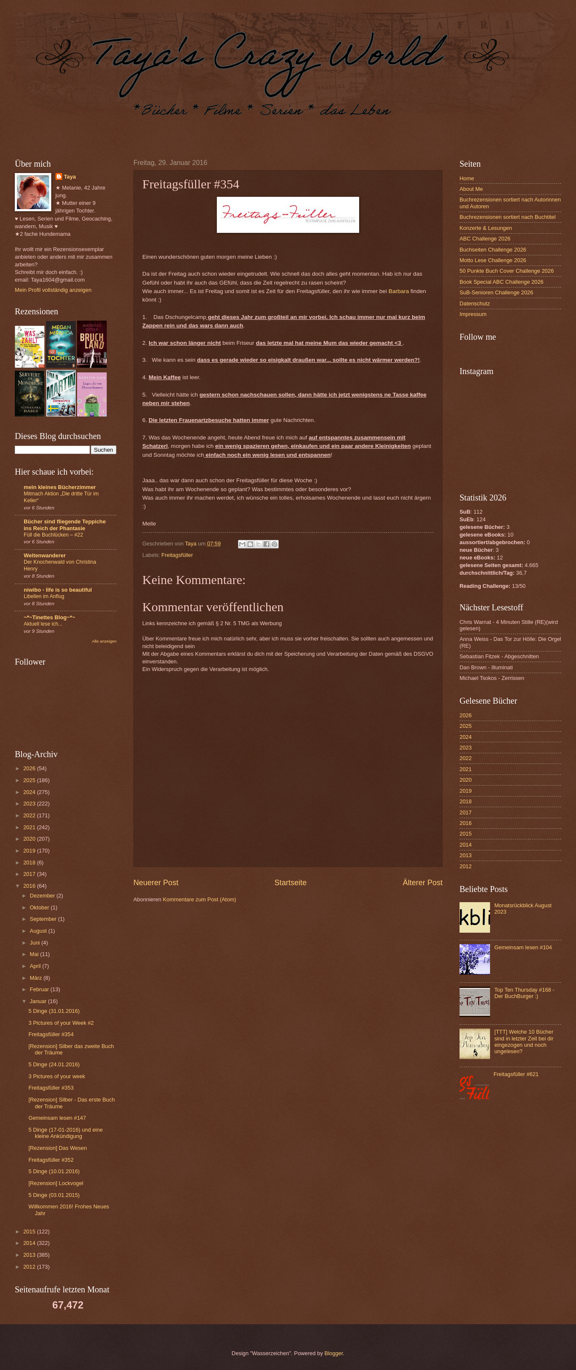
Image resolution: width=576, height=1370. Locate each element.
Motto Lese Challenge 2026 (493, 260)
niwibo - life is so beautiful (58, 590)
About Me (471, 189)
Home (467, 178)
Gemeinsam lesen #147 (57, 1118)
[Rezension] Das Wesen (57, 1148)
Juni (35, 942)
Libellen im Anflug (44, 596)
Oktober (40, 907)
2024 (30, 792)
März (36, 978)
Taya (70, 176)
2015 (30, 1231)
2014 (30, 1243)
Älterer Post (423, 882)
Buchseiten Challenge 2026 (493, 249)
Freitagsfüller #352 (51, 1160)
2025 (30, 780)
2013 (30, 1255)
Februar (40, 989)
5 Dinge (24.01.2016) (54, 1064)
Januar (39, 1001)
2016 (30, 886)
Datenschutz (475, 303)
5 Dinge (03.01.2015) (54, 1195)
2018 (30, 862)
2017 (30, 874)
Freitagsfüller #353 (51, 1088)
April (36, 966)
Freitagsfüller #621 (516, 1074)
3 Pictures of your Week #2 (61, 1023)
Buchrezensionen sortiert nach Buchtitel (508, 217)
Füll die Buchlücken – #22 (53, 535)
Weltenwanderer (45, 555)
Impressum (473, 314)
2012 (30, 1267)
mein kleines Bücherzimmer (60, 487)
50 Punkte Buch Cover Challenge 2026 (507, 271)
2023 (30, 803)
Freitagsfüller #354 (51, 1034)
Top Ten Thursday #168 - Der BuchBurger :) (524, 993)
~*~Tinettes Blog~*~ (49, 617)
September (44, 919)
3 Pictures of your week (56, 1076)
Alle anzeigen (104, 641)
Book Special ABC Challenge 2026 (501, 282)
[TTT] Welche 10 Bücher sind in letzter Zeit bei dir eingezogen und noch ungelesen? (524, 1041)
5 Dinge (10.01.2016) (54, 1171)
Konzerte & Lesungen (486, 228)
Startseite (290, 882)
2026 (30, 768)
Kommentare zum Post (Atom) (199, 899)
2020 (30, 839)
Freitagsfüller (177, 555)
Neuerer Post (155, 882)
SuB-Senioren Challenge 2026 (496, 292)
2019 (30, 850)
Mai (35, 954)
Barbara (398, 291)
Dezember (43, 895)
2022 (30, 815)
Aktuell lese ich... (43, 624)
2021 (30, 827)
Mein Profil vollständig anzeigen (53, 290)
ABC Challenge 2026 (485, 238)
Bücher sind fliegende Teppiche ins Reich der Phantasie (65, 524)
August (39, 931)
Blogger (333, 1353)
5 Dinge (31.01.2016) (54, 1011)
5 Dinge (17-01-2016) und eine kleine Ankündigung (65, 1133)
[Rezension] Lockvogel (55, 1183)
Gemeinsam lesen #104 (523, 947)
